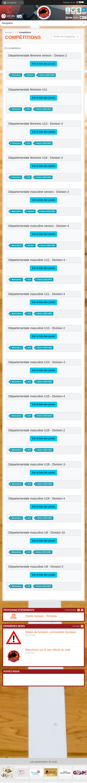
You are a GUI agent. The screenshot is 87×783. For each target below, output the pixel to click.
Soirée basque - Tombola (41, 615)
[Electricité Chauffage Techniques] (36, 772)
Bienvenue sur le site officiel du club (47, 649)
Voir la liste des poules (43, 63)
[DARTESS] (65, 772)
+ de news (76, 626)
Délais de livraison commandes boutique (50, 632)
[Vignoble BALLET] (22, 772)
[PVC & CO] (50, 772)
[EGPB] (7, 772)
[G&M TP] (79, 772)
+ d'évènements (70, 610)
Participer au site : (73, 2)
